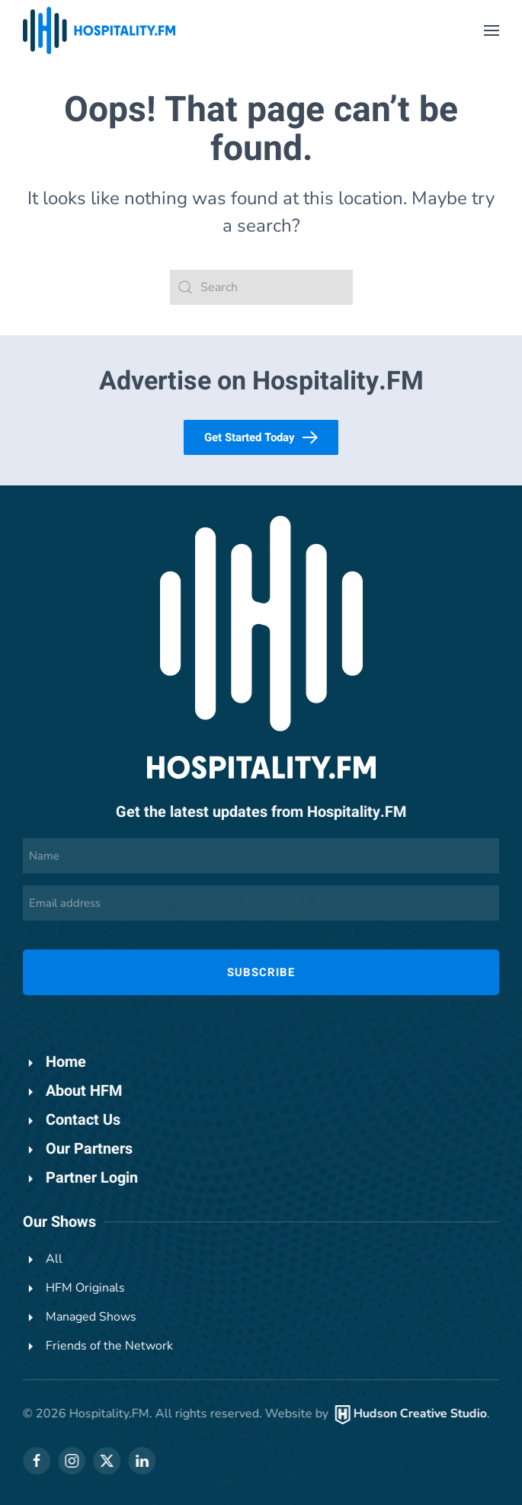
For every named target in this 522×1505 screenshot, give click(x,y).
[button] (491, 30)
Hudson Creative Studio (418, 1413)
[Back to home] (99, 30)
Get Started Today (261, 437)
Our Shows (57, 1222)
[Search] (261, 287)
